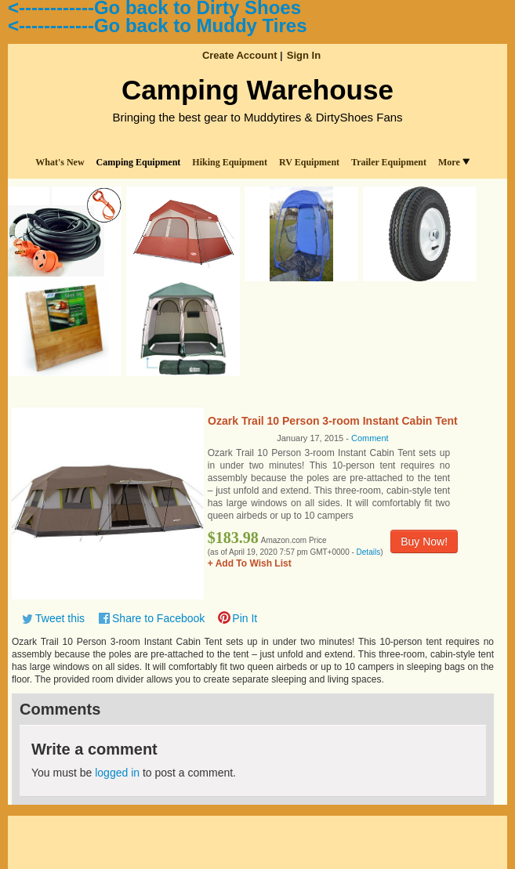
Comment (370, 438)
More (454, 162)
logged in (117, 772)
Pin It (244, 618)
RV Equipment (309, 162)
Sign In (304, 55)
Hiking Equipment (229, 162)
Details (369, 552)
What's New (59, 162)
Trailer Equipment (388, 162)
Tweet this (60, 618)
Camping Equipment (138, 162)
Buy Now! (424, 541)
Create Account (239, 55)
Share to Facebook (158, 618)
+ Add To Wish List (250, 563)
